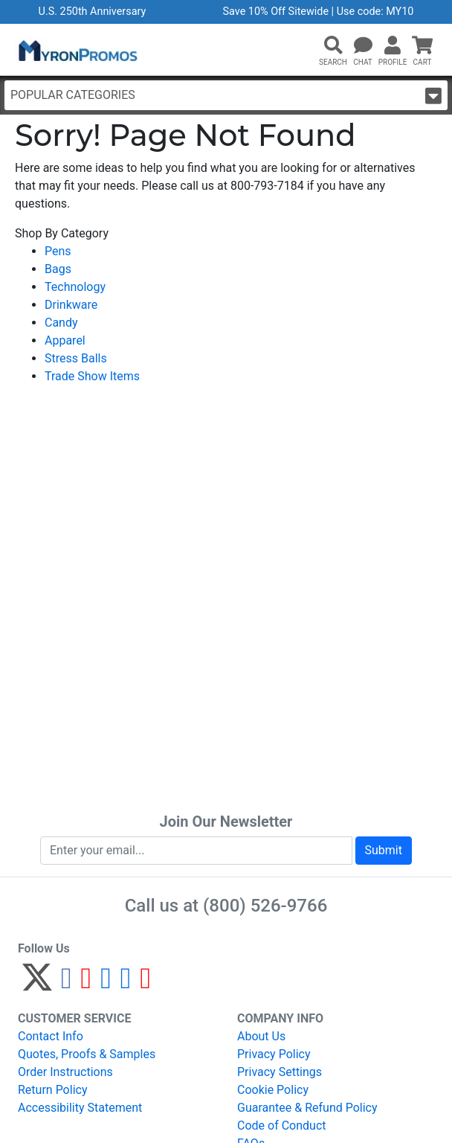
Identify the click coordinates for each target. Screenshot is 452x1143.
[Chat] (362, 46)
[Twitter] (37, 984)
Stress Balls (76, 358)
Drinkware (71, 305)
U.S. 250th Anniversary (92, 11)
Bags (58, 269)
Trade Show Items (92, 376)
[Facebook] (66, 984)
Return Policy (52, 1090)
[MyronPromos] (76, 49)
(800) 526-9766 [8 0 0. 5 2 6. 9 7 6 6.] (265, 905)
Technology (75, 287)
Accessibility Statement (80, 1108)
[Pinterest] (87, 984)
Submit (383, 850)
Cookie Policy (273, 1090)
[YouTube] (145, 984)
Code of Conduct (281, 1125)
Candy (61, 323)
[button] (333, 46)
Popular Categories (226, 95)
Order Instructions (65, 1072)
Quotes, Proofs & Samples (86, 1054)
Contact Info (50, 1036)
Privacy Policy (274, 1054)
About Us (261, 1036)
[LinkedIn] (126, 984)
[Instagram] (106, 984)
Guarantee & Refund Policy (307, 1108)
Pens (58, 251)
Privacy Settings (279, 1072)
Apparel (65, 340)
